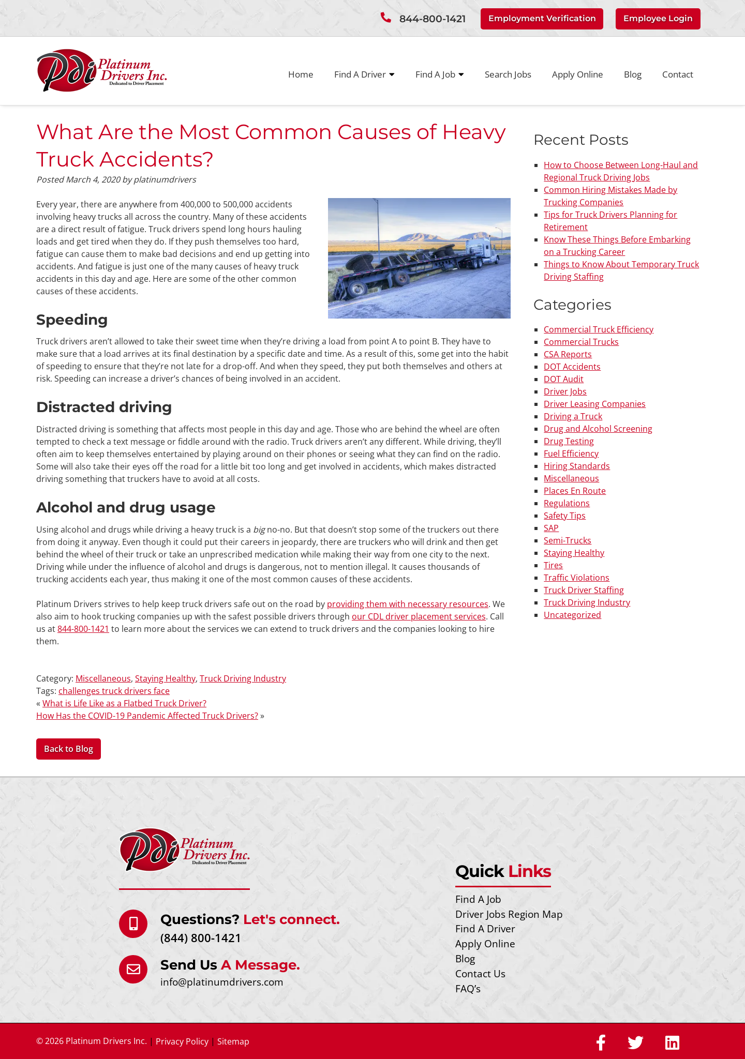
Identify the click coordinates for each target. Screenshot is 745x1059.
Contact (677, 74)
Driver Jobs (565, 391)
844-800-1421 (432, 19)
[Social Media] (601, 1043)
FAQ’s (468, 988)
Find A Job (439, 74)
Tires (553, 564)
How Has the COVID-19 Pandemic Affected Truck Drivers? (147, 715)
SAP (551, 527)
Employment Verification (542, 18)
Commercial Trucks (581, 341)
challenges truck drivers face (114, 690)
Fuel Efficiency (571, 453)
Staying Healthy (165, 678)
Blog (633, 74)
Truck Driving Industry (243, 678)
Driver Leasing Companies (595, 403)
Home (301, 74)
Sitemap (233, 1041)
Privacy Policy (182, 1041)
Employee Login (658, 18)
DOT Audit (564, 378)
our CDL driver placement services (419, 616)
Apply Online (577, 74)
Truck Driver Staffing (584, 589)
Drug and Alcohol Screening (598, 428)
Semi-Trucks (567, 540)
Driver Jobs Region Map (509, 913)
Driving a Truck (573, 415)
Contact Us (480, 973)
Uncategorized (572, 614)
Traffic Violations (576, 577)
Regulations (567, 502)
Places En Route (575, 490)
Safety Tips (565, 515)
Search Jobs (508, 74)
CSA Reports (568, 353)
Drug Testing (569, 440)
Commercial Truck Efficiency (598, 329)
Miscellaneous (103, 678)
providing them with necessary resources (407, 603)
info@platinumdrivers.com (222, 981)
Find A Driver (364, 74)
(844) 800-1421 (201, 937)
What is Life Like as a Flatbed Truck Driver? (124, 702)
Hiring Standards (577, 465)
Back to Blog (68, 748)
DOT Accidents (572, 366)
